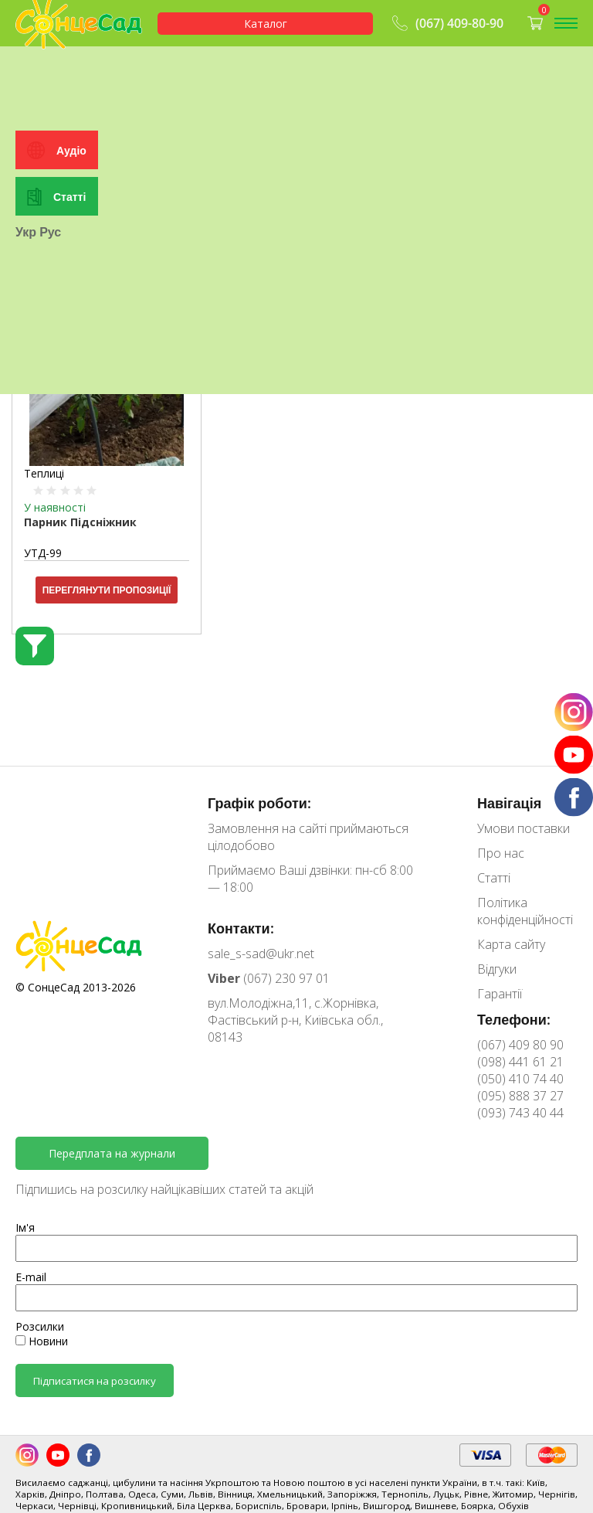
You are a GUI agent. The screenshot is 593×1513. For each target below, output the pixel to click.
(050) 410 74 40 (520, 1078)
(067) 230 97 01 (269, 978)
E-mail (30, 1277)
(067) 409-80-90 (445, 23)
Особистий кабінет (72, 81)
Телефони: (514, 1019)
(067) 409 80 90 (520, 1044)
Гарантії (499, 993)
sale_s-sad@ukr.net (261, 953)
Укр (25, 401)
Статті (69, 365)
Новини (41, 1341)
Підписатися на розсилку (94, 1381)
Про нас (500, 853)
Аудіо (71, 318)
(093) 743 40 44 (520, 1112)
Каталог (265, 23)
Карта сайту (511, 944)
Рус (50, 401)
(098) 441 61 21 (520, 1061)
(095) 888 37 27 (520, 1095)
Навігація (509, 803)
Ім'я (25, 1227)
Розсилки (39, 1326)
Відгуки (497, 969)
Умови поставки (523, 828)
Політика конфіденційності (525, 911)
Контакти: (241, 928)
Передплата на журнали (112, 1153)
